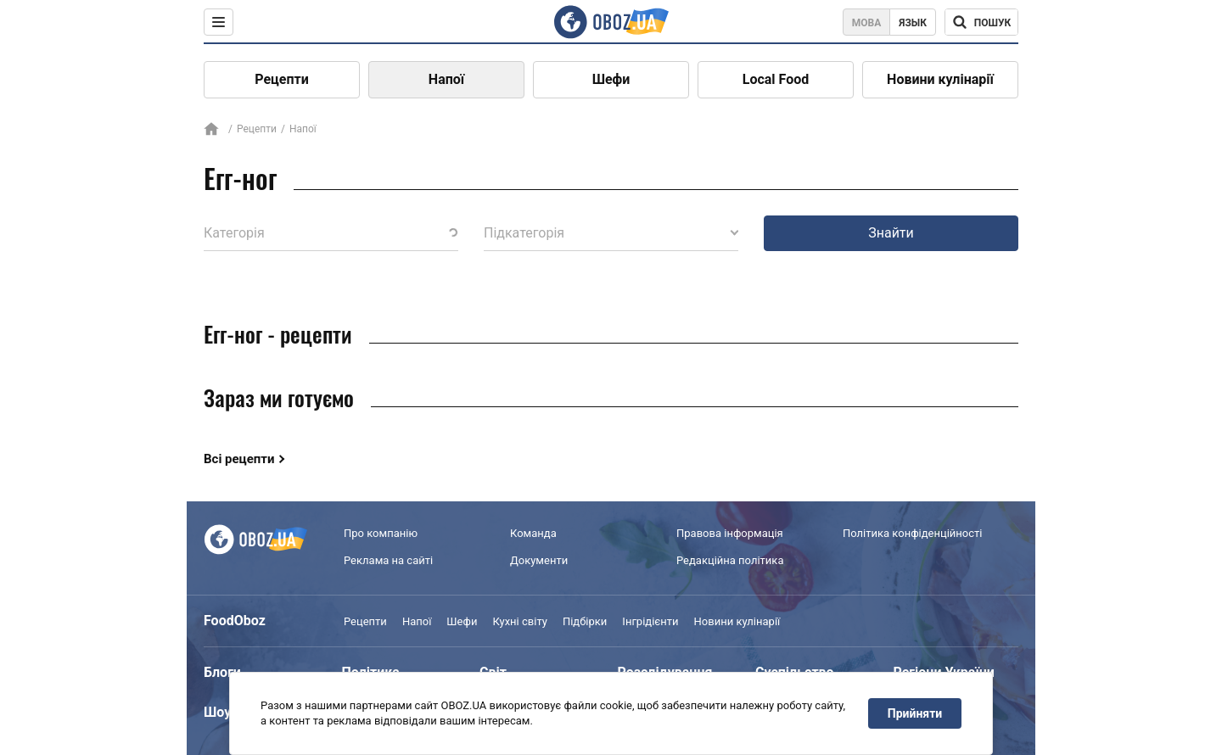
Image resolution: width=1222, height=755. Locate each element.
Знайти (891, 233)
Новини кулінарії (940, 79)
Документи (539, 560)
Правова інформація (729, 533)
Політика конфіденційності (912, 533)
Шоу (217, 712)
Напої (446, 79)
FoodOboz (235, 620)
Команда (533, 533)
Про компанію (381, 533)
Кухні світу (519, 621)
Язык (913, 23)
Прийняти (915, 713)
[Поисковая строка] (981, 22)
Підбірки (585, 621)
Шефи (611, 79)
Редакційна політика (729, 560)
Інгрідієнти (650, 621)
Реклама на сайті (388, 560)
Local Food (776, 79)
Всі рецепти (239, 459)
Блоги (222, 672)
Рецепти (282, 79)
